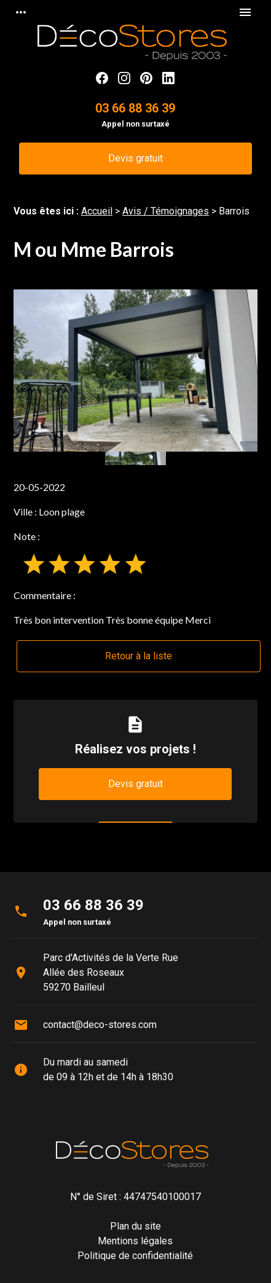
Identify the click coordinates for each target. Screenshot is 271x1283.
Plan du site (135, 1226)
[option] (135, 370)
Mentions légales (135, 1241)
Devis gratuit (135, 158)
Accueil (96, 211)
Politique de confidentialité (135, 1255)
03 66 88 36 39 (135, 108)
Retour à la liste (138, 656)
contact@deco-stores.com (100, 1024)
